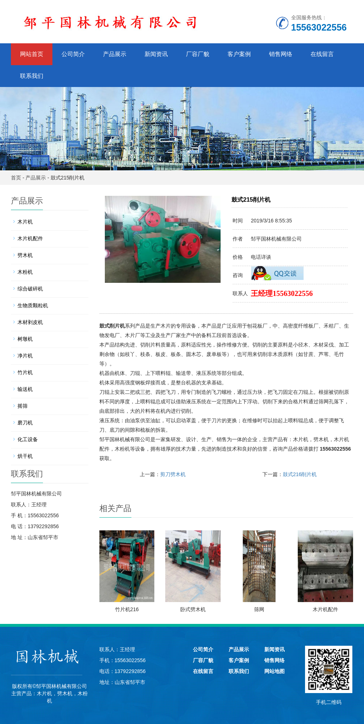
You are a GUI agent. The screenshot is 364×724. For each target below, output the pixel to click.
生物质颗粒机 (32, 305)
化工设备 (27, 439)
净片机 (25, 356)
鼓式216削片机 (300, 474)
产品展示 (114, 54)
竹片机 (25, 372)
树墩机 (25, 339)
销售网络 (280, 54)
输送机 (25, 389)
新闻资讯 (156, 54)
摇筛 (22, 406)
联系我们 (31, 76)
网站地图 (274, 671)
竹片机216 (127, 609)
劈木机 (321, 439)
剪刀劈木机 (173, 474)
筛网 (259, 609)
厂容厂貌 (197, 54)
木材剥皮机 (30, 322)
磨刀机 (25, 423)
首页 (16, 178)
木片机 (300, 439)
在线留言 (322, 54)
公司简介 (73, 54)
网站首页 (31, 54)
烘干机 (25, 456)
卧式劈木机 (193, 609)
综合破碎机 (30, 289)
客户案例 (239, 54)
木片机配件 (325, 609)
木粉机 (122, 449)
